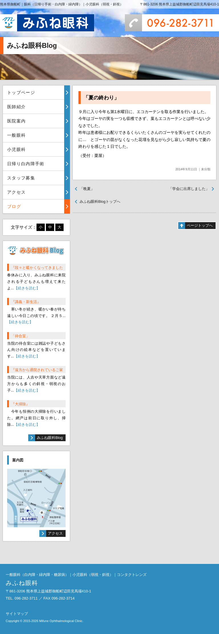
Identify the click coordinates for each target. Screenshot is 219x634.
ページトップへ (200, 225)
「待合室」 (20, 336)
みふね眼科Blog (50, 437)
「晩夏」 (87, 189)
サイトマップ (17, 613)
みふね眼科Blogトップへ (100, 201)
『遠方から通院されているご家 (37, 370)
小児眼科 (16, 149)
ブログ (14, 206)
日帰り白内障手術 (25, 163)
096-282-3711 (172, 22)
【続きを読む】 (27, 288)
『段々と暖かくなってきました (37, 267)
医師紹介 (16, 106)
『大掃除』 (20, 404)
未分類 (205, 169)
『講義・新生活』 (26, 302)
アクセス (16, 192)
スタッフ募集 (21, 177)
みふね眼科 (47, 22)
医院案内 (16, 120)
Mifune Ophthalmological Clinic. (61, 621)
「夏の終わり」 (101, 98)
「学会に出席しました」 (189, 189)
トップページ (21, 92)
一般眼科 (16, 135)
